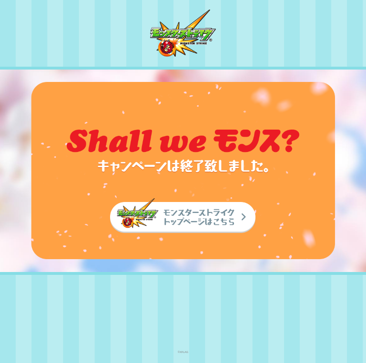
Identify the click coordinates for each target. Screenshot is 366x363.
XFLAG (183, 313)
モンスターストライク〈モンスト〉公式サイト (183, 33)
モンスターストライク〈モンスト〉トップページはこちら (182, 215)
